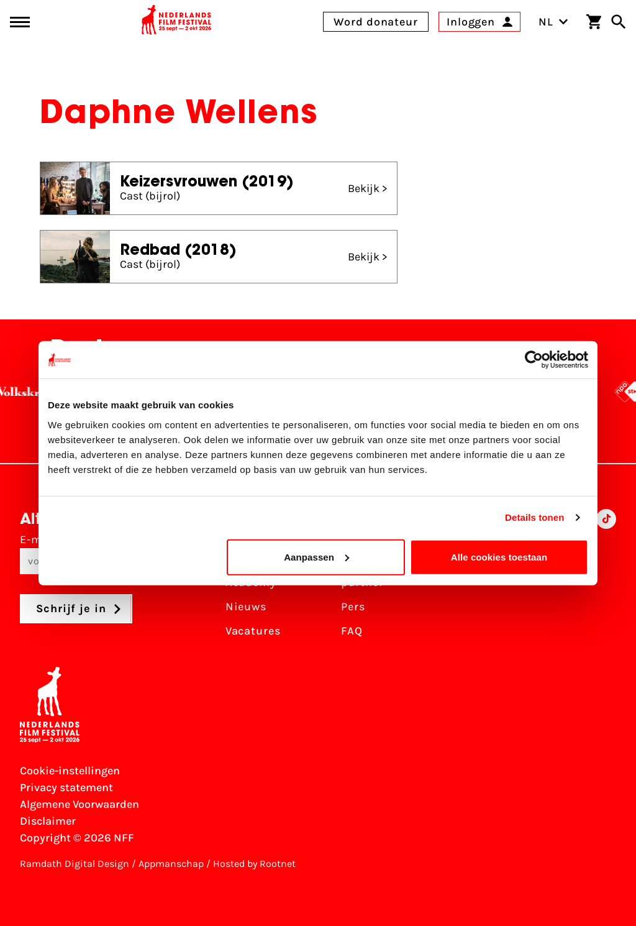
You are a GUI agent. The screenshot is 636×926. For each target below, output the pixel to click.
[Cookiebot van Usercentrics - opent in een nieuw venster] (533, 360)
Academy (250, 582)
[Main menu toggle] (20, 22)
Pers (353, 606)
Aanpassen (316, 556)
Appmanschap (171, 863)
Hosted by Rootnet (254, 863)
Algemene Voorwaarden (79, 804)
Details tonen (534, 517)
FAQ (352, 631)
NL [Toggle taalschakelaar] (553, 22)
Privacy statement (66, 787)
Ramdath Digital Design (74, 863)
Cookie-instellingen (70, 770)
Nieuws (245, 606)
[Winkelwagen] (593, 21)
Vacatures (253, 631)
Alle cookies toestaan (499, 556)
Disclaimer (48, 821)
